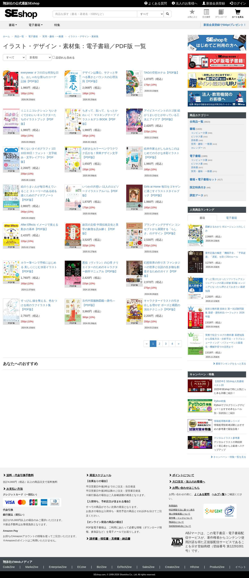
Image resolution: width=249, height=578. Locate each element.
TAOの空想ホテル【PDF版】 (161, 72)
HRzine (194, 566)
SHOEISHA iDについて (180, 526)
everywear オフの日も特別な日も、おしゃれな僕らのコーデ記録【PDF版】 (40, 77)
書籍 (192, 128)
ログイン (238, 3)
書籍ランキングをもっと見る (229, 363)
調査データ (196, 195)
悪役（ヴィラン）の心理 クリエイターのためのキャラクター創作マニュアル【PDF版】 (100, 267)
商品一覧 (19, 36)
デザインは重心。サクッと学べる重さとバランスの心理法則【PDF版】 (100, 77)
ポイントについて (181, 475)
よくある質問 (155, 3)
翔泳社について (176, 522)
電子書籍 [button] (34, 25)
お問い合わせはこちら (184, 487)
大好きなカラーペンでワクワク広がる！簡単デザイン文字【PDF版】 (100, 153)
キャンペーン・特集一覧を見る (228, 457)
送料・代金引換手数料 (18, 475)
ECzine (81, 566)
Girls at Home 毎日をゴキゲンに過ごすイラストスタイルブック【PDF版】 (162, 191)
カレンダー (198, 147)
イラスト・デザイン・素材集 (83, 36)
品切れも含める (63, 57)
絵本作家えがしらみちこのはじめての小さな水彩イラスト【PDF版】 (161, 153)
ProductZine (217, 566)
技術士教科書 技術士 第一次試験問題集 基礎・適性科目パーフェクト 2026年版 (224, 312)
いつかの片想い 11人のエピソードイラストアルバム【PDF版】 (100, 191)
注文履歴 (206, 13)
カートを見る (238, 13)
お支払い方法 (13, 488)
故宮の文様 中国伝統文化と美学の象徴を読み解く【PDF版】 (100, 229)
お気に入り (192, 13)
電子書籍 (33, 36)
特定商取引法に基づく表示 (182, 510)
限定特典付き (198, 187)
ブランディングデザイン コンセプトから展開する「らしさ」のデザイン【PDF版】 (162, 229)
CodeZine (9, 566)
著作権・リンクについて (180, 518)
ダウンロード (221, 13)
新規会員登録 (213, 3)
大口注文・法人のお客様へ (187, 481)
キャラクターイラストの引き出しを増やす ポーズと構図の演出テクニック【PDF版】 (162, 305)
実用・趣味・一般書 (52, 36)
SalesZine (148, 566)
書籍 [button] (12, 25)
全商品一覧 (196, 121)
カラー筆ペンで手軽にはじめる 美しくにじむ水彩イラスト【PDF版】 (39, 267)
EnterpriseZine (58, 566)
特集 (57, 25)
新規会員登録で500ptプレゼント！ (224, 24)
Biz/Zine (102, 566)
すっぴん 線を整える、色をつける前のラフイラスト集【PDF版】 (39, 305)
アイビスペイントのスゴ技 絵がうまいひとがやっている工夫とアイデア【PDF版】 (162, 115)
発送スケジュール (98, 475)
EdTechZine (124, 566)
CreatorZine (172, 566)
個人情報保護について (179, 514)
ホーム (6, 36)
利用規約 (173, 505)
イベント (240, 566)
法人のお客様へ (184, 3)
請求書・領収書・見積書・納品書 (108, 538)
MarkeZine (31, 566)
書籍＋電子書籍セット (203, 179)
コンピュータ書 (201, 133)
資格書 (197, 140)
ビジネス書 (199, 136)
